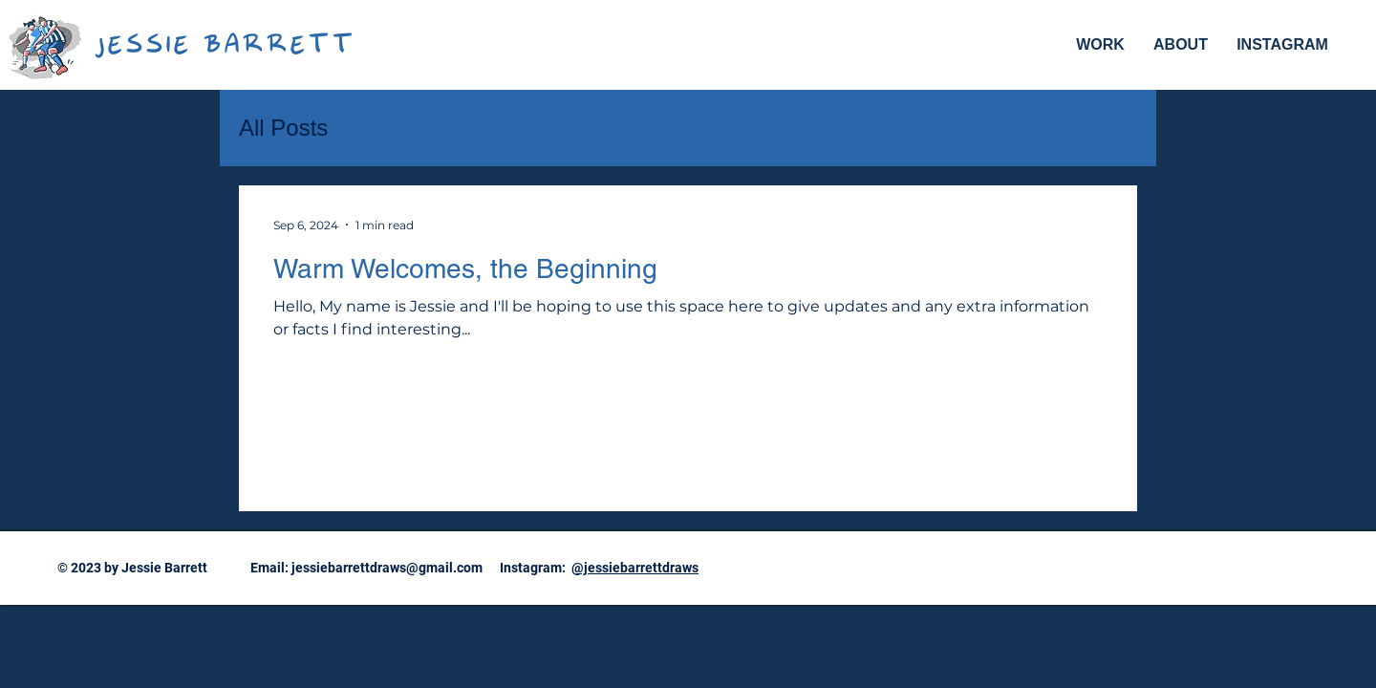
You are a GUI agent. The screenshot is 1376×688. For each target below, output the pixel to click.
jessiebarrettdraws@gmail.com (387, 567)
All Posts (283, 127)
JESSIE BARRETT (224, 47)
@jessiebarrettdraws (635, 567)
